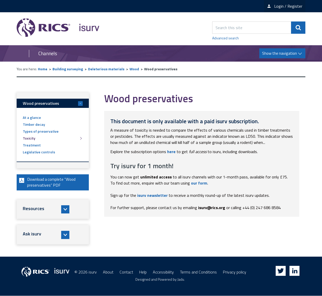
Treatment (32, 145)
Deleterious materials (106, 69)
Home (42, 69)
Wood (134, 69)
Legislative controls (39, 152)
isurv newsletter (152, 195)
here (171, 152)
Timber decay (34, 124)
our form (199, 183)
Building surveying (67, 69)
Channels (47, 53)
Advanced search (225, 38)
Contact (126, 272)
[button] (53, 209)
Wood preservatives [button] (53, 103)
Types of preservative (41, 131)
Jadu (180, 279)
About (108, 272)
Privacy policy (234, 272)
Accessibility (163, 272)
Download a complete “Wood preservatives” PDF (48, 182)
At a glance (32, 117)
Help (143, 272)
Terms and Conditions (198, 272)
